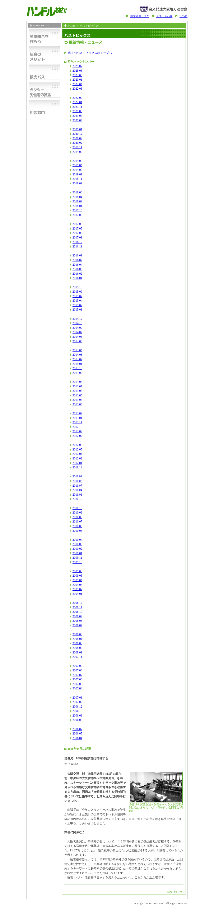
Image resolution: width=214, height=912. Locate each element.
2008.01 (77, 652)
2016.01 (77, 278)
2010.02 (77, 548)
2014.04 (77, 350)
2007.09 (77, 665)
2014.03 (77, 354)
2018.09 (77, 183)
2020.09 (77, 138)
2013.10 (77, 368)
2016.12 (77, 242)
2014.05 (77, 341)
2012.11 (77, 422)
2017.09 (77, 215)
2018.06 (77, 192)
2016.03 (77, 269)
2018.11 (77, 178)
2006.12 (77, 706)
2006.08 (77, 720)
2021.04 (77, 120)
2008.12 (77, 602)
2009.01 (77, 593)
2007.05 (77, 684)
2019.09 (77, 151)
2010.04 (77, 539)
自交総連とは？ (139, 16)
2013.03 (77, 404)
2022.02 (77, 97)
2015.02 (77, 305)
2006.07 (77, 729)
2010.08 (77, 517)
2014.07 (77, 332)
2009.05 (77, 575)
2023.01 (77, 79)
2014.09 (77, 327)
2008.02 (77, 647)
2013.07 (77, 386)
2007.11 (77, 656)
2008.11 (77, 607)
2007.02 (77, 702)
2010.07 (77, 521)
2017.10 (77, 210)
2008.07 (77, 625)
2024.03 (77, 75)
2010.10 (77, 508)
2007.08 (77, 670)
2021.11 (77, 106)
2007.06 (77, 679)
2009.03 (77, 584)
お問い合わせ (164, 16)
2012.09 (77, 431)
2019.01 (77, 174)
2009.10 (77, 562)
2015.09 (77, 291)
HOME (183, 16)
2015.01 (77, 309)
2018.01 (77, 206)
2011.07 (77, 485)
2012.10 (77, 427)
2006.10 (77, 711)
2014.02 (77, 359)
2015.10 (77, 287)
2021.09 (77, 111)
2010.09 (77, 512)
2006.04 (77, 738)
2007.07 (77, 675)
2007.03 (77, 697)
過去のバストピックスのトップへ (90, 53)
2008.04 (77, 639)
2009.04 (77, 580)
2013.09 (77, 372)
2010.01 (77, 553)
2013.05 (77, 395)
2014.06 (77, 336)
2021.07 (77, 115)
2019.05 (77, 160)
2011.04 (77, 490)
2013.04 (77, 399)
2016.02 (77, 273)
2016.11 (77, 246)
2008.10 (77, 611)
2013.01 (77, 418)
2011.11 (77, 467)
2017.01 (77, 237)
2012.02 (77, 458)
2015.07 (77, 296)
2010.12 (77, 499)
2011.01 (77, 494)
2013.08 (77, 381)
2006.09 (77, 715)
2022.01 (77, 102)
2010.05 (77, 530)
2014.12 (77, 318)
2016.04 (77, 264)
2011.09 (77, 476)
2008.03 (77, 643)
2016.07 (77, 260)
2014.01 (77, 363)
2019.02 (77, 169)
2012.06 (77, 444)
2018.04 (77, 197)
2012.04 (77, 453)
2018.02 (77, 201)
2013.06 (77, 390)
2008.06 (77, 634)
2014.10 (77, 323)
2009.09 (77, 571)
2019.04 (77, 165)
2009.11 (77, 557)
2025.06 (77, 70)
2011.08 (77, 481)
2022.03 (77, 88)
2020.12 (77, 133)
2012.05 (77, 449)
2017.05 (77, 228)
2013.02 (77, 413)
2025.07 (77, 66)
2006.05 (77, 733)
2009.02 (77, 589)
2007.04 (77, 688)
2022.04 (77, 84)
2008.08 (77, 620)
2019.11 (77, 147)
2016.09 (77, 255)
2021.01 (77, 129)
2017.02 (77, 233)
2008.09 (77, 616)
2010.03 (77, 544)
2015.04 (77, 300)
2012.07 (77, 436)
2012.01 (77, 463)
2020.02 (77, 142)
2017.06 (77, 224)
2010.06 (77, 526)
